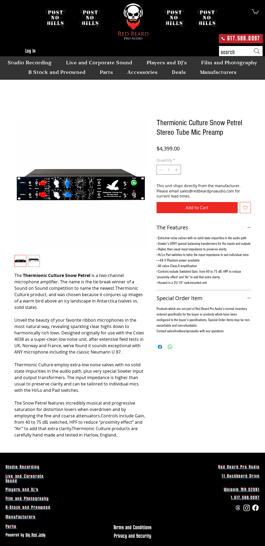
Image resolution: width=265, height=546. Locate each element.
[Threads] (238, 507)
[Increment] (177, 169)
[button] (255, 11)
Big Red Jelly (35, 535)
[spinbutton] (169, 169)
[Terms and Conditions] (132, 527)
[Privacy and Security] (132, 536)
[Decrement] (160, 169)
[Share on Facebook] (160, 347)
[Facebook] (255, 507)
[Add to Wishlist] (245, 207)
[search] (232, 52)
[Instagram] (246, 507)
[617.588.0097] (241, 38)
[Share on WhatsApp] (170, 347)
